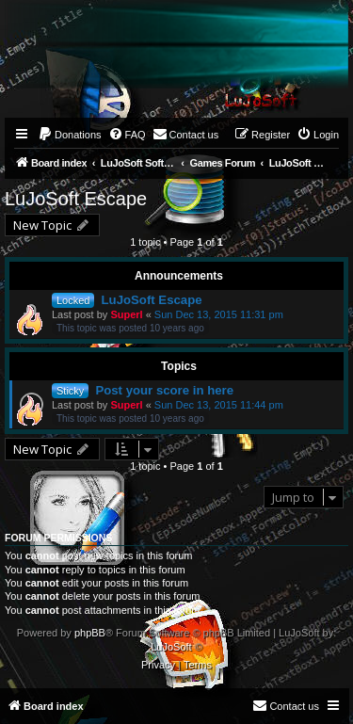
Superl (126, 314)
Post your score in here (164, 390)
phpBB (89, 632)
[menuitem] (70, 134)
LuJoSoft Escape (76, 198)
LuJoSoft (171, 646)
